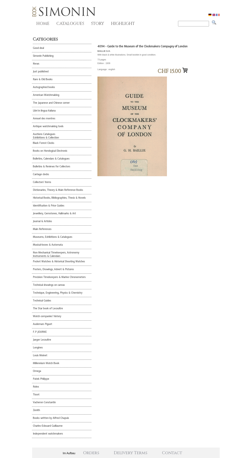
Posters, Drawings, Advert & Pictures (53, 269)
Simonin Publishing (43, 55)
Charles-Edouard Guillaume (48, 425)
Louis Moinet (40, 355)
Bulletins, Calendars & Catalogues (51, 158)
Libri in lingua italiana (44, 110)
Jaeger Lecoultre (42, 339)
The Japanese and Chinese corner (51, 102)
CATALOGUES (70, 23)
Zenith (36, 410)
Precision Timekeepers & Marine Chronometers (59, 277)
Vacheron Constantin (44, 402)
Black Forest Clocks (43, 143)
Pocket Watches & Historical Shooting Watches (59, 261)
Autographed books (44, 87)
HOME (43, 23)
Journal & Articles (42, 221)
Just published (40, 71)
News (36, 63)
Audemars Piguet (42, 324)
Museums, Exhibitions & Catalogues (52, 236)
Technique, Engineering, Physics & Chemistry (57, 292)
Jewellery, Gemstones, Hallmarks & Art (54, 213)
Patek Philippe (41, 378)
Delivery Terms (130, 453)
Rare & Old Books (42, 79)
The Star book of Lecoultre (48, 308)
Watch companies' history (47, 316)
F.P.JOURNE (40, 331)
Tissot (36, 394)
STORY (97, 23)
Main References (42, 229)
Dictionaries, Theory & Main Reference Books (58, 190)
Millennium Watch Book (46, 363)
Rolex (36, 386)
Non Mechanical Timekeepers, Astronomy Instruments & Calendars (56, 254)
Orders (91, 453)
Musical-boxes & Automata (48, 244)
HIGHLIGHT (123, 23)
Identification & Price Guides (48, 205)
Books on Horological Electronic (50, 150)
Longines (38, 347)
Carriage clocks (41, 174)
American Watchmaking (46, 95)
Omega (37, 371)
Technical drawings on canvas (49, 284)
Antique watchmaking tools (48, 126)
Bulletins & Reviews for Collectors (51, 166)
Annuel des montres (44, 118)
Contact (172, 453)
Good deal (38, 48)
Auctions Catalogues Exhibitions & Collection (46, 136)
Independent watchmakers (48, 433)
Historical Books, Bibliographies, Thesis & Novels (59, 197)
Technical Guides (42, 300)
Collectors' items (42, 182)
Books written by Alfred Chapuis (51, 418)
